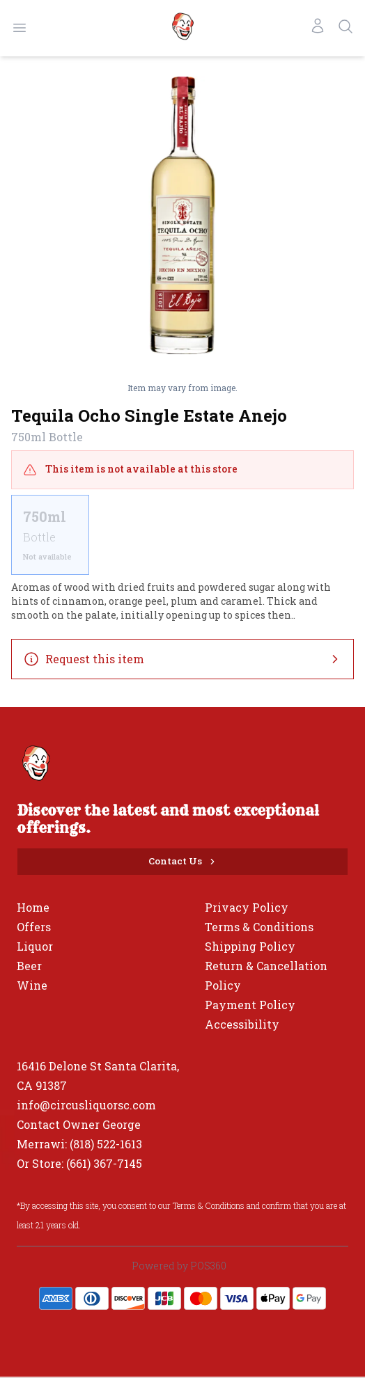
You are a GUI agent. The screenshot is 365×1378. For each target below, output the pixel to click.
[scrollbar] (182, 535)
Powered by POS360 (179, 1265)
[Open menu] (19, 28)
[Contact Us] (182, 862)
